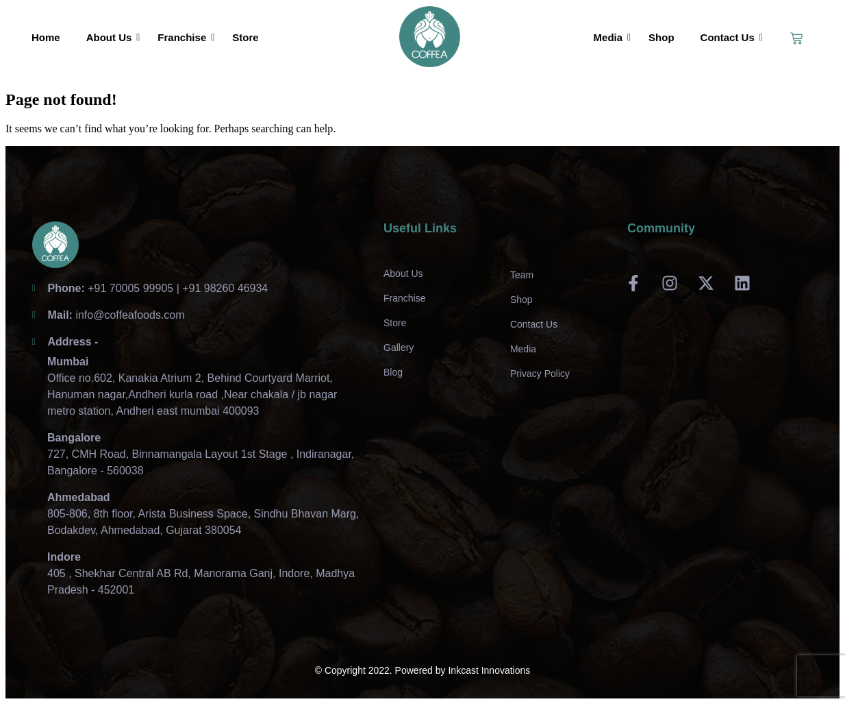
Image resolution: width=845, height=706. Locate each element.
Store (245, 37)
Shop (661, 37)
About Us (112, 37)
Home (45, 37)
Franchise (184, 37)
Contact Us (730, 37)
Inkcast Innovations (489, 670)
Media (611, 37)
